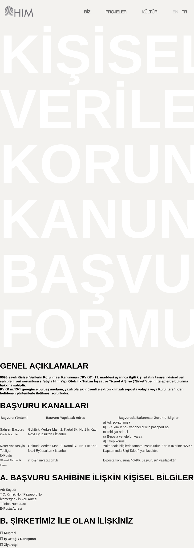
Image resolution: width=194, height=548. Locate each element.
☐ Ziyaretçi (8, 545)
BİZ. (87, 12)
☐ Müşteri (8, 533)
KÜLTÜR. (150, 12)
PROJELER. (116, 12)
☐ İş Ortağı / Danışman (18, 539)
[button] (87, 12)
